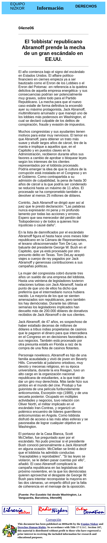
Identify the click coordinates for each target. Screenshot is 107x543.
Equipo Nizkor (89, 523)
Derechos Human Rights (32, 527)
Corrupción (53, 519)
